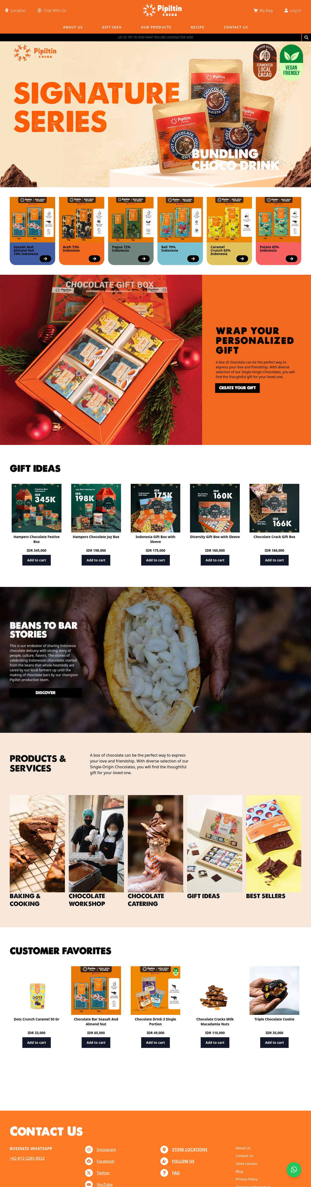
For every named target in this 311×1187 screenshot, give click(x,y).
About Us (243, 1148)
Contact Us (244, 1155)
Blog (239, 1171)
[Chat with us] (294, 1169)
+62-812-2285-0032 (27, 1158)
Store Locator (247, 1163)
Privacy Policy (247, 1179)
